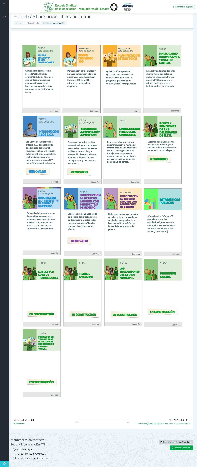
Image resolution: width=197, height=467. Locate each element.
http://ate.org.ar (25, 449)
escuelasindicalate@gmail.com (32, 458)
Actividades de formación (53, 23)
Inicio (19, 23)
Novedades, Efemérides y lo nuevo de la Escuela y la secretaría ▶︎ (164, 423)
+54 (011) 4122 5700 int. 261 (32, 453)
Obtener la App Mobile (182, 447)
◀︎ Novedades (19, 423)
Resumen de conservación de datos (176, 442)
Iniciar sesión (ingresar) (184, 6)
